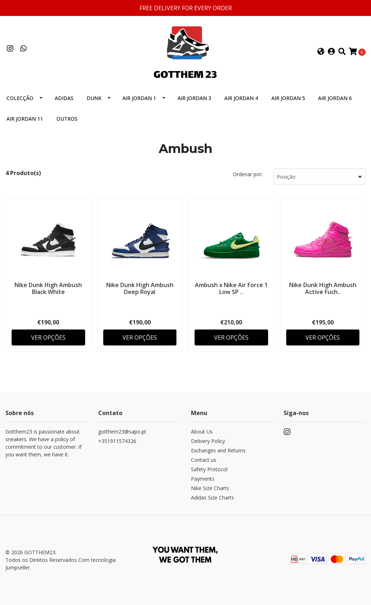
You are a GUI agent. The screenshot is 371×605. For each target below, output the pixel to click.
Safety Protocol (209, 469)
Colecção (20, 98)
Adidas (64, 98)
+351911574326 (117, 441)
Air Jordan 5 (288, 98)
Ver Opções (48, 337)
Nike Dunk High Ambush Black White (48, 288)
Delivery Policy (208, 441)
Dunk (94, 98)
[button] (321, 51)
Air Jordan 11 (25, 118)
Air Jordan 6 (335, 98)
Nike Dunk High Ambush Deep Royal (140, 288)
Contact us (203, 459)
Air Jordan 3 (194, 98)
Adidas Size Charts (212, 497)
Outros (67, 118)
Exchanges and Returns (218, 450)
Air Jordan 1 (139, 98)
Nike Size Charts (210, 488)
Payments (202, 478)
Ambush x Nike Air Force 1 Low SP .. (231, 288)
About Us (202, 431)
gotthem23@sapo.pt (122, 431)
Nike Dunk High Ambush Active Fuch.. (323, 288)
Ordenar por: (248, 174)
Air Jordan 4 (241, 98)
